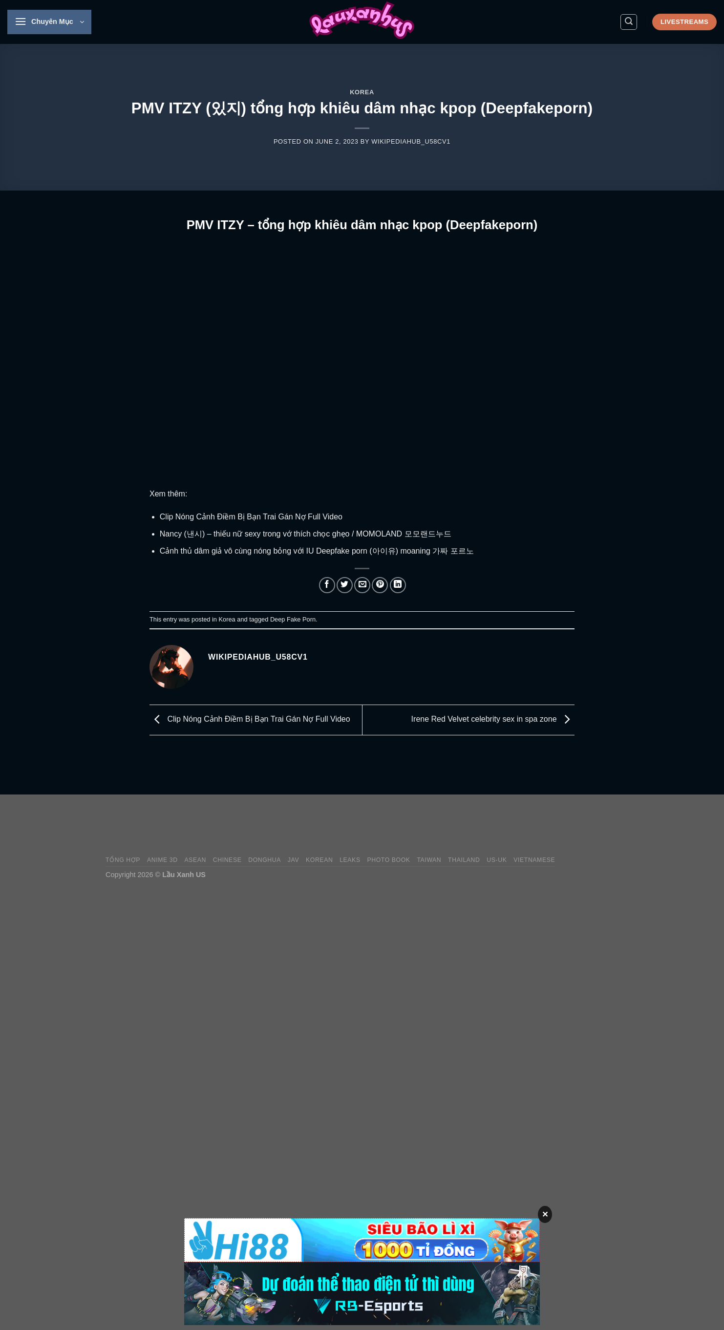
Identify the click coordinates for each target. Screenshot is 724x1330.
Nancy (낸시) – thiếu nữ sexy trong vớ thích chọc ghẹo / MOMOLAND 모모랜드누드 (305, 534)
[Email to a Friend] (362, 585)
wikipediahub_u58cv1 (410, 141)
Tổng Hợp (123, 860)
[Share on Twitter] (345, 585)
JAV (293, 860)
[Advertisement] (440, 825)
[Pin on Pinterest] (380, 585)
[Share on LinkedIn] (398, 585)
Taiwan (429, 860)
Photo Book (388, 860)
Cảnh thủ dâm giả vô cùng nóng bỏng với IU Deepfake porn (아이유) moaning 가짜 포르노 (317, 551)
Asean (195, 860)
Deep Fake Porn (293, 619)
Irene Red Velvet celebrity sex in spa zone (493, 719)
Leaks (350, 860)
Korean (319, 860)
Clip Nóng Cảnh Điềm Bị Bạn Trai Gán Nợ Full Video (251, 517)
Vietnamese (534, 860)
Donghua (264, 860)
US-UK (497, 860)
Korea (362, 92)
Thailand (464, 860)
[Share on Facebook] (327, 585)
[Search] (628, 22)
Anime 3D (162, 860)
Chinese (227, 860)
